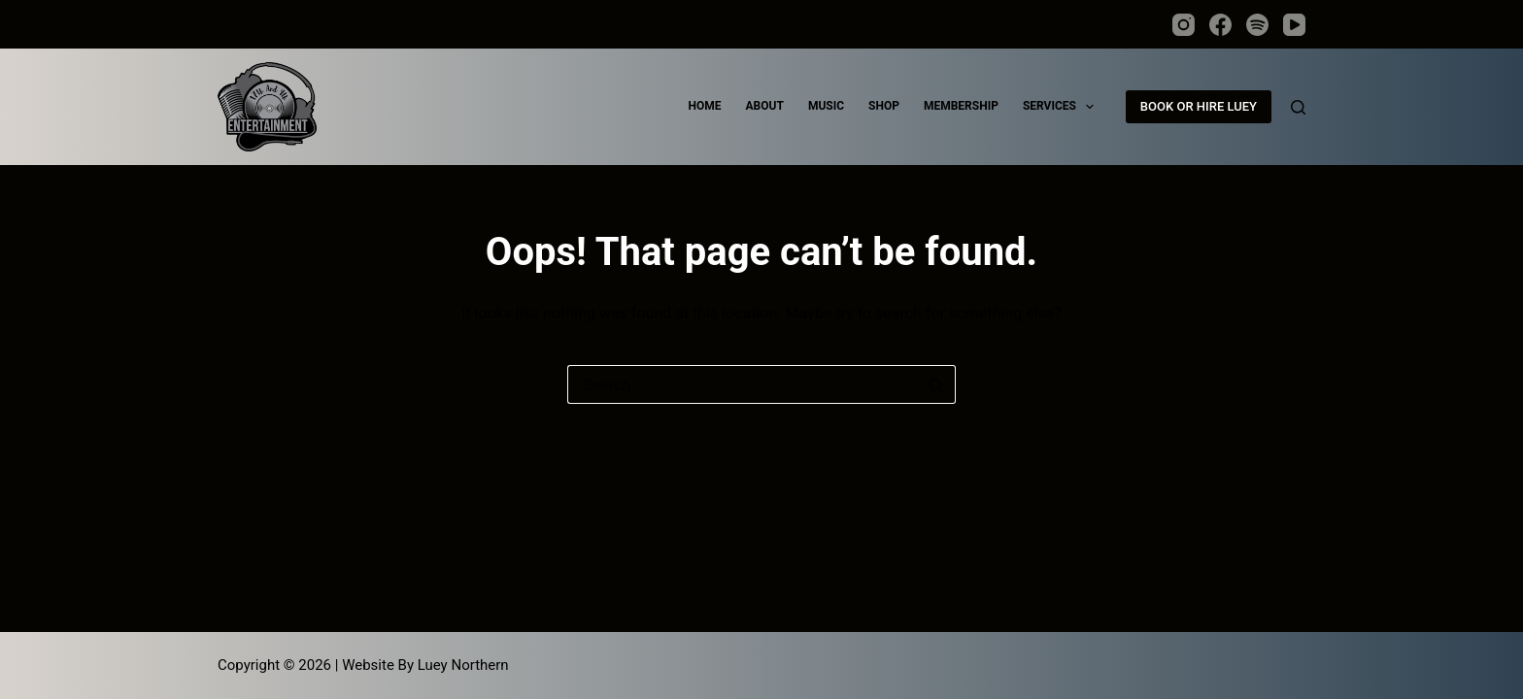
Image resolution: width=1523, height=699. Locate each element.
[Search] (1298, 107)
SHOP (883, 106)
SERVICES (1062, 106)
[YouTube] (1294, 25)
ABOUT (765, 106)
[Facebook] (1220, 25)
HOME (705, 106)
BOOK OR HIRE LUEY (1198, 106)
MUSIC (826, 106)
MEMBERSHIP (961, 106)
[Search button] (936, 384)
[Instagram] (1183, 25)
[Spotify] (1257, 25)
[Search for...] (742, 384)
